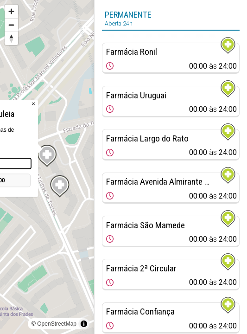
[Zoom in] (11, 11)
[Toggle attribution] (83, 323)
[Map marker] (60, 186)
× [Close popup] (33, 103)
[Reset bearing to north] (11, 38)
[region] (47, 167)
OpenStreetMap (56, 324)
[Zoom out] (11, 25)
